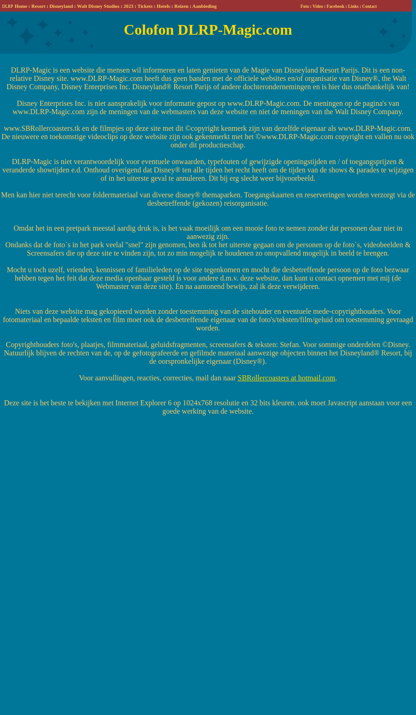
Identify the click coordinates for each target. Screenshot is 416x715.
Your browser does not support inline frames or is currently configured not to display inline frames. (206, 6)
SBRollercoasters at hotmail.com (286, 378)
